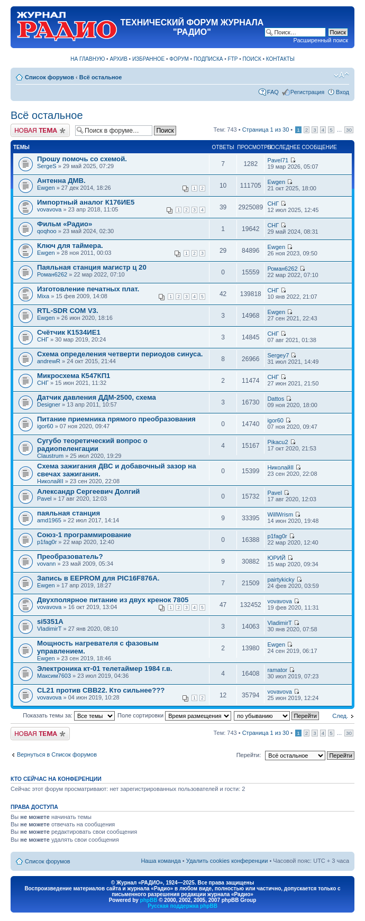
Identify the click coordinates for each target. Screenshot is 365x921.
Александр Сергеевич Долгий (88, 491)
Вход (342, 92)
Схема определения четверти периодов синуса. (120, 354)
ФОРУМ (179, 59)
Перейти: (248, 755)
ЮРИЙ (276, 558)
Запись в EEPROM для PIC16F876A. (98, 578)
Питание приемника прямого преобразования (116, 419)
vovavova (49, 209)
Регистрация (307, 92)
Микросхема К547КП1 (73, 376)
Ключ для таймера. (70, 246)
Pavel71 (277, 160)
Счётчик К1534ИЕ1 (69, 332)
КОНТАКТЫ (280, 59)
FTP (233, 59)
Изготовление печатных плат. (88, 289)
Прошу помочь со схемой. (82, 159)
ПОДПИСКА (208, 59)
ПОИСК (252, 59)
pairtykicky (280, 579)
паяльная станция (68, 513)
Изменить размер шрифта (341, 75)
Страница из (265, 129)
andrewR (48, 361)
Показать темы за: (69, 715)
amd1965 (49, 520)
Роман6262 (52, 274)
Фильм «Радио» (64, 224)
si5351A (50, 621)
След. (340, 716)
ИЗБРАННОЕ (148, 59)
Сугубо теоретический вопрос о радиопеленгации (92, 445)
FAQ (273, 92)
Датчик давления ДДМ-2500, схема (96, 397)
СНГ (273, 203)
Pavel (44, 498)
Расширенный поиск (320, 40)
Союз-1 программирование (84, 535)
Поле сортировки (174, 715)
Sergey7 (278, 355)
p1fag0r (47, 542)
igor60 (45, 426)
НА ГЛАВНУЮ (87, 59)
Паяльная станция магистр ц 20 (92, 267)
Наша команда (160, 861)
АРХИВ (118, 59)
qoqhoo (47, 231)
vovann (46, 563)
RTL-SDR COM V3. (67, 311)
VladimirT (49, 628)
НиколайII (50, 481)
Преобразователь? (70, 556)
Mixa (43, 296)
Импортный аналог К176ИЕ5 (85, 202)
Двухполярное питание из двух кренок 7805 (112, 600)
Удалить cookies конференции (227, 861)
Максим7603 (54, 676)
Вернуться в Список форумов (57, 754)
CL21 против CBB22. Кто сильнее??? (101, 690)
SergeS (47, 166)
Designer (48, 404)
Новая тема (40, 130)
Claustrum (50, 456)
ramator (277, 670)
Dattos (275, 398)
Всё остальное (100, 77)
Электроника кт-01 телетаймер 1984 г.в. (104, 669)
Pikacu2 (277, 442)
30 (349, 130)
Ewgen (46, 188)
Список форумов (49, 77)
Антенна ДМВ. (61, 181)
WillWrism (280, 514)
